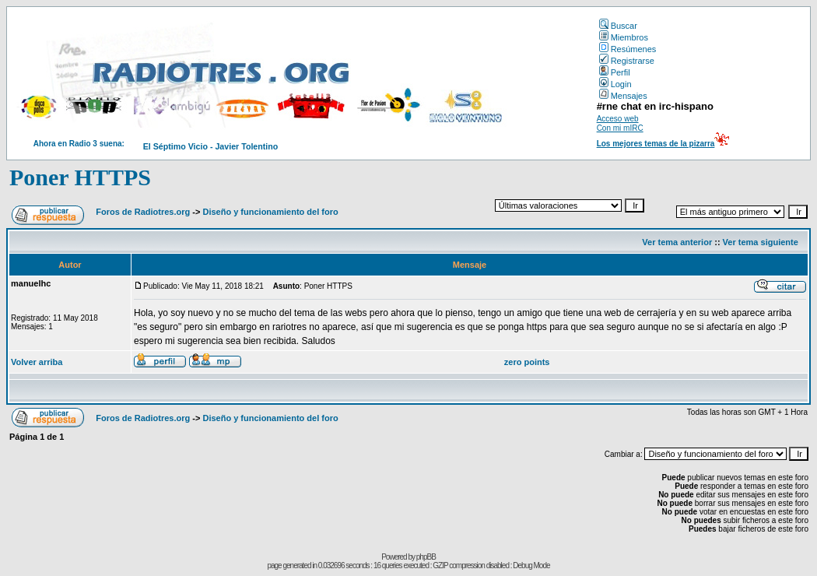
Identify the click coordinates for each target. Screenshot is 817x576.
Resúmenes (628, 49)
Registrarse (626, 60)
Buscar (618, 25)
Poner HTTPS (80, 177)
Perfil (614, 72)
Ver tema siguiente (760, 242)
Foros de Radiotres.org (143, 211)
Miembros (623, 37)
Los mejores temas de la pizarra (656, 143)
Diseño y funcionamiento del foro (270, 211)
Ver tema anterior (677, 242)
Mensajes (623, 95)
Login (615, 84)
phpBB (426, 557)
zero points (527, 362)
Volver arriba (36, 362)
